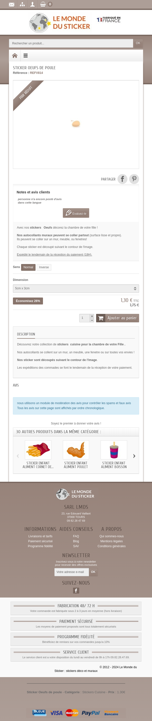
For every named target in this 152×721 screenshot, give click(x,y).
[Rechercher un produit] (71, 43)
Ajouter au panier (116, 318)
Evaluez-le (76, 213)
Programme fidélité (40, 546)
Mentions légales (111, 541)
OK (138, 43)
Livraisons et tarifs (40, 536)
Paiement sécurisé (40, 541)
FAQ (76, 536)
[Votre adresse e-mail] (71, 572)
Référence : (21, 73)
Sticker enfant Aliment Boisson (114, 465)
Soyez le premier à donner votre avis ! (76, 423)
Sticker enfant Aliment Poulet (76, 465)
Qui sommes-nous (112, 536)
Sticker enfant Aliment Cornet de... (38, 465)
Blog (76, 541)
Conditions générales (112, 546)
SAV (76, 546)
